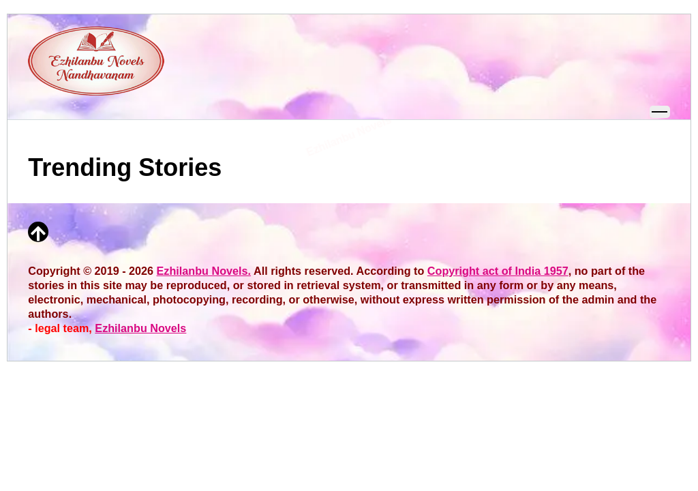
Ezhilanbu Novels (140, 328)
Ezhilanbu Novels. (204, 271)
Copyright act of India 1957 (497, 271)
